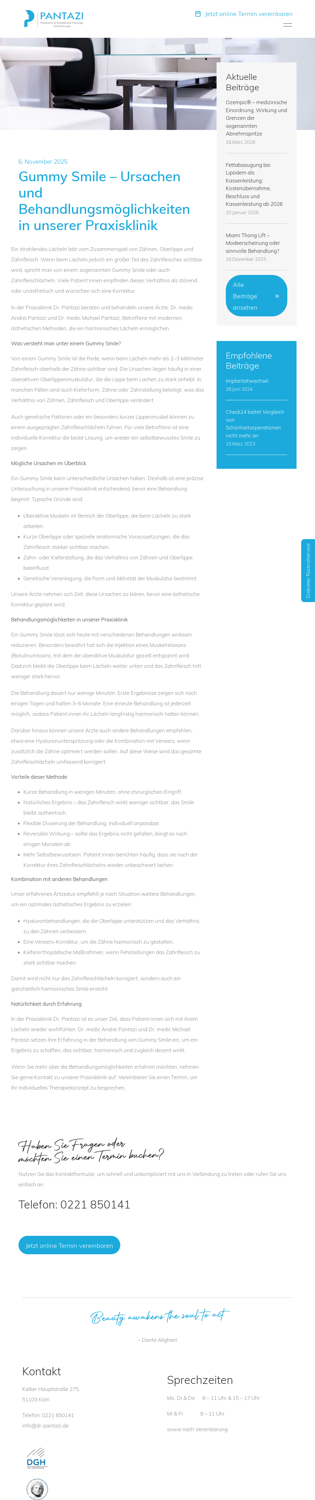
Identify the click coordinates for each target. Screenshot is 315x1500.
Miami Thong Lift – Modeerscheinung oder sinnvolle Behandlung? (253, 243)
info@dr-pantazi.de (45, 1425)
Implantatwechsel (247, 381)
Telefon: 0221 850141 (74, 1204)
